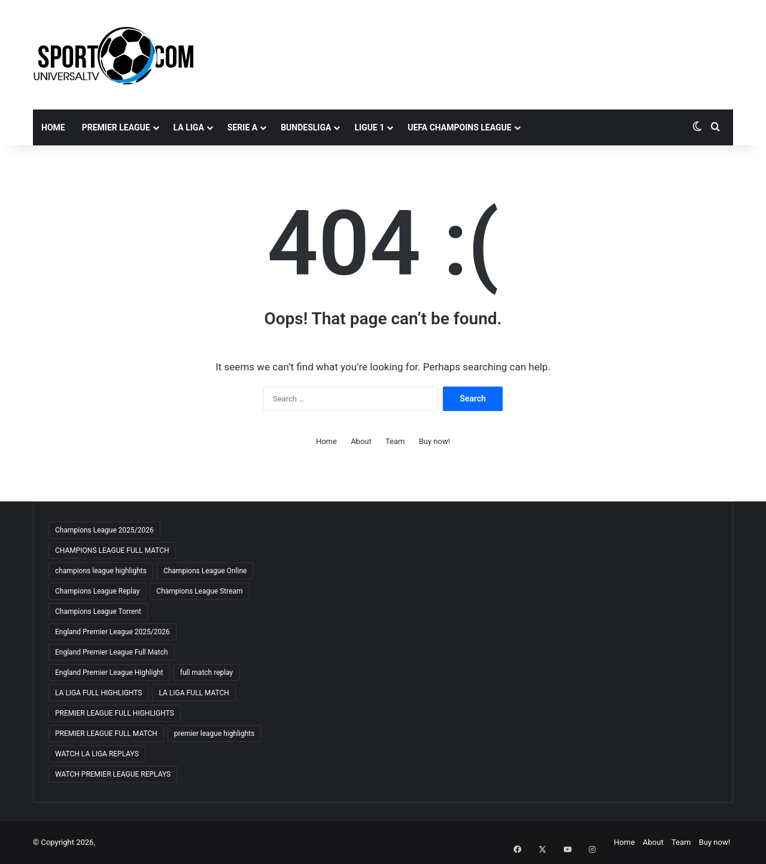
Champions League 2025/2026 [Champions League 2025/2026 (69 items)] (104, 530)
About (361, 441)
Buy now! (434, 441)
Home (53, 127)
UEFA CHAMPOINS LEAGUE (459, 127)
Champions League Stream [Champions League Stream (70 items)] (199, 591)
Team (395, 441)
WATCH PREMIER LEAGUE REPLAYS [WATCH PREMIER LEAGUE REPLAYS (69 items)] (113, 774)
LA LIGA (189, 127)
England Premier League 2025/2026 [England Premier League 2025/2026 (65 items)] (112, 632)
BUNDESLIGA (306, 127)
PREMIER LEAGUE (116, 127)
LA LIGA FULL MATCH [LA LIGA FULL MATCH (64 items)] (194, 693)
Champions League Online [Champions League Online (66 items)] (205, 571)
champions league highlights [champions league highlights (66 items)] (101, 571)
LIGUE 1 (369, 127)
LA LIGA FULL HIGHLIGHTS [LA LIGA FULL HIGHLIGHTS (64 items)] (98, 693)
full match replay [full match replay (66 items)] (206, 672)
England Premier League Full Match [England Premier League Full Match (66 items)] (111, 652)
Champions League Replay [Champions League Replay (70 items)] (97, 591)
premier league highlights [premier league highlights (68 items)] (214, 733)
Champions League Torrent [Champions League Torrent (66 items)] (98, 611)
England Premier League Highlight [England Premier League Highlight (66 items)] (109, 672)
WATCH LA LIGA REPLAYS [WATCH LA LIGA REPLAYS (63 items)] (97, 754)
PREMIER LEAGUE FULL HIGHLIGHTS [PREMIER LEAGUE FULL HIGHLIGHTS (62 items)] (114, 713)
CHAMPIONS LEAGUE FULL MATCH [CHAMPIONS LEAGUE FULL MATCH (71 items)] (112, 550)
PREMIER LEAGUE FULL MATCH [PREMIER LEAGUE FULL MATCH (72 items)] (106, 733)
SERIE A (242, 127)
